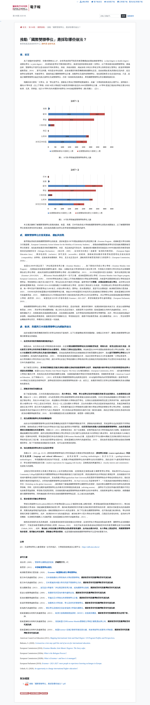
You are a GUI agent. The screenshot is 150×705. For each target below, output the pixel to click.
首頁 (23, 27)
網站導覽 (84, 2)
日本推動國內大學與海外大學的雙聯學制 (62, 577)
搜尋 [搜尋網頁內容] (123, 16)
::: (77, 2)
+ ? (60, 658)
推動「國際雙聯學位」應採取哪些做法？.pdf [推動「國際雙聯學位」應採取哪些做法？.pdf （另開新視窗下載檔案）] (47, 684)
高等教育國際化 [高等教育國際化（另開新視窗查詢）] (35, 693)
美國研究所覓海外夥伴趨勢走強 (61, 593)
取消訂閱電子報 (136, 2)
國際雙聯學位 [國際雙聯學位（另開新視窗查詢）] (25, 693)
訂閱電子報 (122, 2)
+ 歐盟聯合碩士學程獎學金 (62, 572)
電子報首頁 (96, 2)
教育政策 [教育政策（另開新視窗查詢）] (45, 693)
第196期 (32, 27)
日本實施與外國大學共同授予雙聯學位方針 (63, 583)
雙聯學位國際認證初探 (44, 562)
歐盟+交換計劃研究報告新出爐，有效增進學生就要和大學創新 (84, 630)
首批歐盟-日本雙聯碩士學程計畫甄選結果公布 (80, 621)
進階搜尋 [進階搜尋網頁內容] (130, 16)
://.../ (91, 547)
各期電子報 (109, 2)
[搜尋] (110, 16)
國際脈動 (41, 27)
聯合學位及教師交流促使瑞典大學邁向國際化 (64, 608)
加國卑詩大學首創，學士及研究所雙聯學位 (65, 603)
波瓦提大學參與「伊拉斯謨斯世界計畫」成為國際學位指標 (64, 588)
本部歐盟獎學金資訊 (43, 567)
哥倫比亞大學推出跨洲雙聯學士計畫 (63, 598)
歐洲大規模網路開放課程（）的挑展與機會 (75, 613)
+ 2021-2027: (72, 663)
